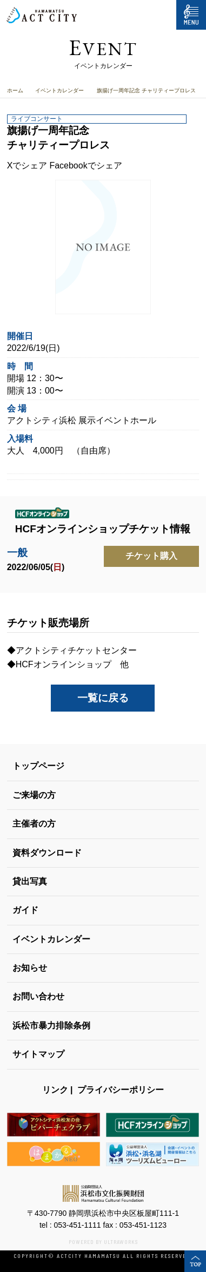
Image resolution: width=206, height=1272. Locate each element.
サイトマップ (38, 1054)
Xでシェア (27, 165)
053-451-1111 (77, 1225)
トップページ (38, 765)
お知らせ (29, 967)
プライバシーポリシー (120, 1089)
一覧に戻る (103, 697)
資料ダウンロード (47, 852)
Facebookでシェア (85, 165)
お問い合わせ (38, 996)
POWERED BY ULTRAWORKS (103, 1242)
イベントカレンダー (59, 90)
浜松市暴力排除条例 (51, 1025)
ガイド (25, 910)
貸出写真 (29, 881)
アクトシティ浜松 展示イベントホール (81, 420)
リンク (55, 1089)
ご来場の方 (34, 795)
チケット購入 (151, 555)
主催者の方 (34, 823)
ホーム (15, 90)
